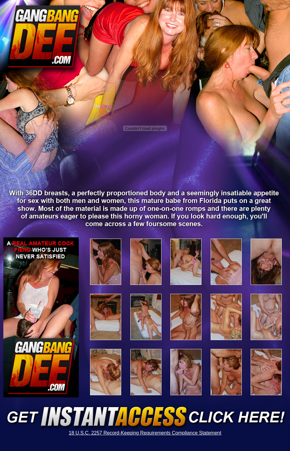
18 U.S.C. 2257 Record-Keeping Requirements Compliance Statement (145, 432)
